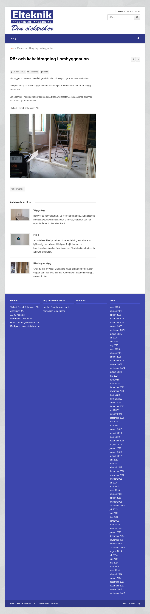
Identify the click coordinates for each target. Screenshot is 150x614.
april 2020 (114, 425)
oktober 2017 (116, 452)
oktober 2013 (116, 589)
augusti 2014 (116, 551)
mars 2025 (115, 349)
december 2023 (117, 387)
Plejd (36, 235)
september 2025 (117, 330)
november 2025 (117, 322)
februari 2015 (116, 528)
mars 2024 (115, 383)
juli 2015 (114, 509)
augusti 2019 (116, 433)
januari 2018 (115, 448)
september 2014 (117, 547)
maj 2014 (114, 563)
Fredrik (45, 72)
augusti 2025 (116, 334)
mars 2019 (115, 437)
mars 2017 (115, 463)
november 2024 (117, 360)
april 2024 (114, 380)
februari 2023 (116, 399)
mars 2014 (115, 570)
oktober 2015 (116, 502)
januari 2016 (115, 498)
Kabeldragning (17, 189)
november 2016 (117, 475)
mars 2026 (115, 307)
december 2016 (117, 471)
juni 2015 (114, 513)
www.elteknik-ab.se (31, 326)
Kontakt (132, 603)
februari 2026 (116, 311)
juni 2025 (114, 341)
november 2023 (117, 391)
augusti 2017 (116, 456)
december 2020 (117, 418)
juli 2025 (114, 337)
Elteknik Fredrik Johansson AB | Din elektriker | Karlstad (34, 603)
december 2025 (117, 318)
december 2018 (117, 440)
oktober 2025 (116, 326)
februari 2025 (116, 353)
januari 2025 (115, 357)
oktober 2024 (116, 364)
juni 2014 (114, 559)
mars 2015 (115, 524)
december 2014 (117, 536)
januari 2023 (115, 402)
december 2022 (117, 406)
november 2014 (117, 540)
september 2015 (117, 505)
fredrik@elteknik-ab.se (28, 322)
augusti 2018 (116, 444)
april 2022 (114, 410)
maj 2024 (114, 376)
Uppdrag (34, 72)
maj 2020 (114, 421)
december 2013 (117, 582)
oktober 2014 (116, 543)
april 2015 (114, 521)
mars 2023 (115, 395)
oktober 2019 (116, 429)
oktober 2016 (116, 479)
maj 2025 (114, 345)
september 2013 (117, 593)
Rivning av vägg (42, 263)
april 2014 (114, 566)
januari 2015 (115, 532)
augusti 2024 (116, 372)
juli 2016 (114, 483)
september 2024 (117, 368)
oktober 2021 (116, 414)
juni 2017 (114, 460)
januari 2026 (115, 315)
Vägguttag (39, 210)
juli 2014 (114, 555)
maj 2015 (114, 517)
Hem (12, 48)
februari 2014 (116, 574)
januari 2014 (115, 578)
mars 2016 (115, 490)
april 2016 (114, 486)
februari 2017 (116, 467)
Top (138, 603)
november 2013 (117, 586)
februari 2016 (116, 494)
